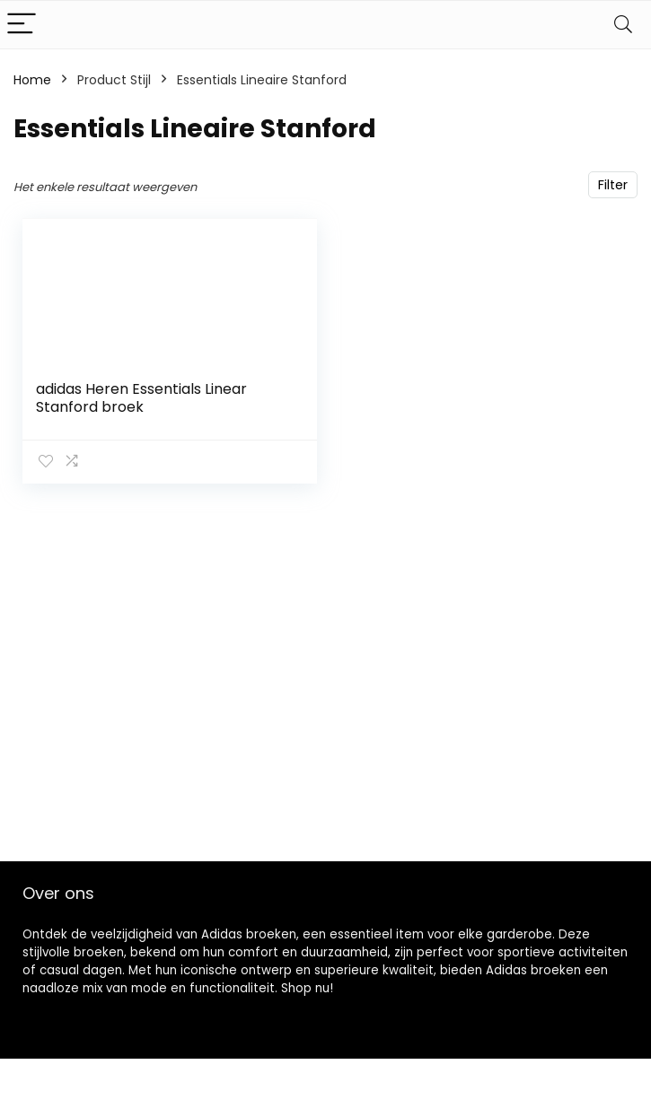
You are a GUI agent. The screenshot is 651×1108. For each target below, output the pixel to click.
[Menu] (21, 24)
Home (32, 80)
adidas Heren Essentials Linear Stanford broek (141, 398)
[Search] (623, 24)
